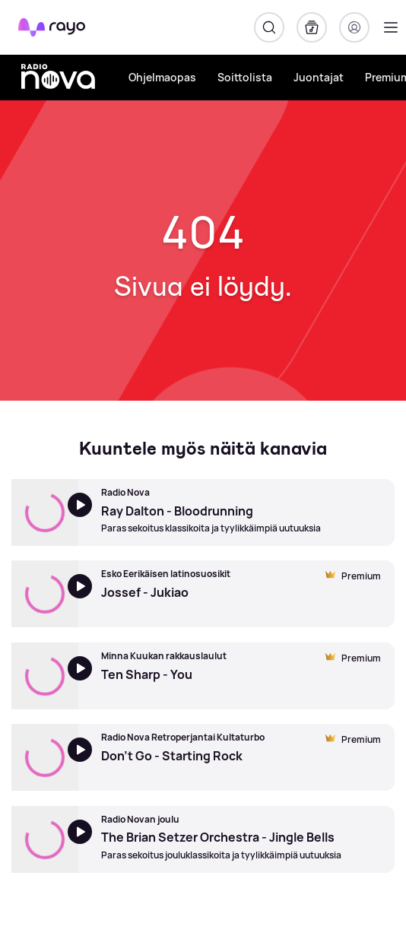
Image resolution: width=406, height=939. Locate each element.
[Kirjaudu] (354, 27)
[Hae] (269, 27)
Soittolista (244, 77)
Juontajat (318, 77)
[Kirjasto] (312, 27)
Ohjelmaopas (162, 77)
